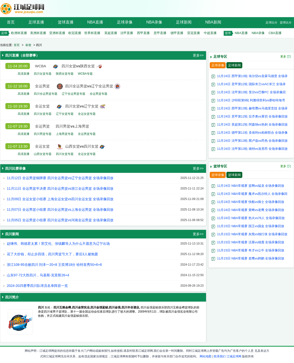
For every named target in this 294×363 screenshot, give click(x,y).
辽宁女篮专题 (65, 114)
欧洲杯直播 (19, 33)
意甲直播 (160, 33)
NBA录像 (154, 22)
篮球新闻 (234, 175)
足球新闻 (184, 22)
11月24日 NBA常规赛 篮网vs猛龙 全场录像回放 (250, 185)
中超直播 (210, 33)
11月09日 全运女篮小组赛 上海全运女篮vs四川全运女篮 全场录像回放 (60, 199)
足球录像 (125, 22)
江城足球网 (234, 356)
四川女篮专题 (42, 73)
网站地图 (205, 356)
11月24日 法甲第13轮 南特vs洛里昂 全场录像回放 (252, 149)
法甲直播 (126, 33)
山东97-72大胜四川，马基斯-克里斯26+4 (38, 275)
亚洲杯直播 (57, 33)
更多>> (198, 55)
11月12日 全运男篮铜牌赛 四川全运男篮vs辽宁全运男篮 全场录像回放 (60, 178)
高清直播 (23, 73)
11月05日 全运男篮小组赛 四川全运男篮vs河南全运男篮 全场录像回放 (60, 220)
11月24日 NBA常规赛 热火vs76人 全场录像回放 (251, 218)
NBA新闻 (213, 22)
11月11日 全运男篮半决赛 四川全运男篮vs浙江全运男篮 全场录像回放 (60, 188)
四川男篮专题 (42, 134)
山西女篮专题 (42, 154)
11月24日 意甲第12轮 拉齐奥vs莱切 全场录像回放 (252, 116)
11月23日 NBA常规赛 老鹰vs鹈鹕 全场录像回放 (250, 258)
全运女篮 (42, 106)
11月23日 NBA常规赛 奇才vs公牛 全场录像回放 (250, 250)
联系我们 (220, 356)
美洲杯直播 (38, 33)
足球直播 (36, 22)
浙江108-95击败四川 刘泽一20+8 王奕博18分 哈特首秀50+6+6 (54, 265)
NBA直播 (95, 22)
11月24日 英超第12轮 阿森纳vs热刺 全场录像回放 (252, 124)
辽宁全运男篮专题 (73, 93)
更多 (283, 56)
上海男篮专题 (65, 134)
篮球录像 (217, 175)
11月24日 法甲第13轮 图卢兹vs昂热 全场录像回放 (252, 140)
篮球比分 (286, 22)
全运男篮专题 (98, 93)
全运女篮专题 (87, 114)
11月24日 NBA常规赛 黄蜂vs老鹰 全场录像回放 (250, 210)
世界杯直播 (92, 33)
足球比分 (271, 22)
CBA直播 (275, 33)
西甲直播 (143, 33)
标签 (28, 45)
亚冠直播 (193, 33)
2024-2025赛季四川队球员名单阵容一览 (37, 286)
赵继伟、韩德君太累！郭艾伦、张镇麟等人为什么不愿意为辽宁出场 (58, 244)
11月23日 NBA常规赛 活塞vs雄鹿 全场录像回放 (250, 242)
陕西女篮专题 (65, 73)
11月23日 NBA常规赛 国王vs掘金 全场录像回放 (250, 226)
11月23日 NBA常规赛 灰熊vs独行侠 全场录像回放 (252, 234)
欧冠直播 (74, 33)
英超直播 (110, 33)
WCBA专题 (85, 73)
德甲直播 (177, 33)
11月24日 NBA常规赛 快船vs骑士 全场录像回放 (250, 202)
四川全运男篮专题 (45, 93)
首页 (11, 22)
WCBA (40, 66)
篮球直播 (66, 22)
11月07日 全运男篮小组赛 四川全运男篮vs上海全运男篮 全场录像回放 (60, 209)
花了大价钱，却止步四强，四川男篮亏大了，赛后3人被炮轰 (52, 254)
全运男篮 (42, 86)
